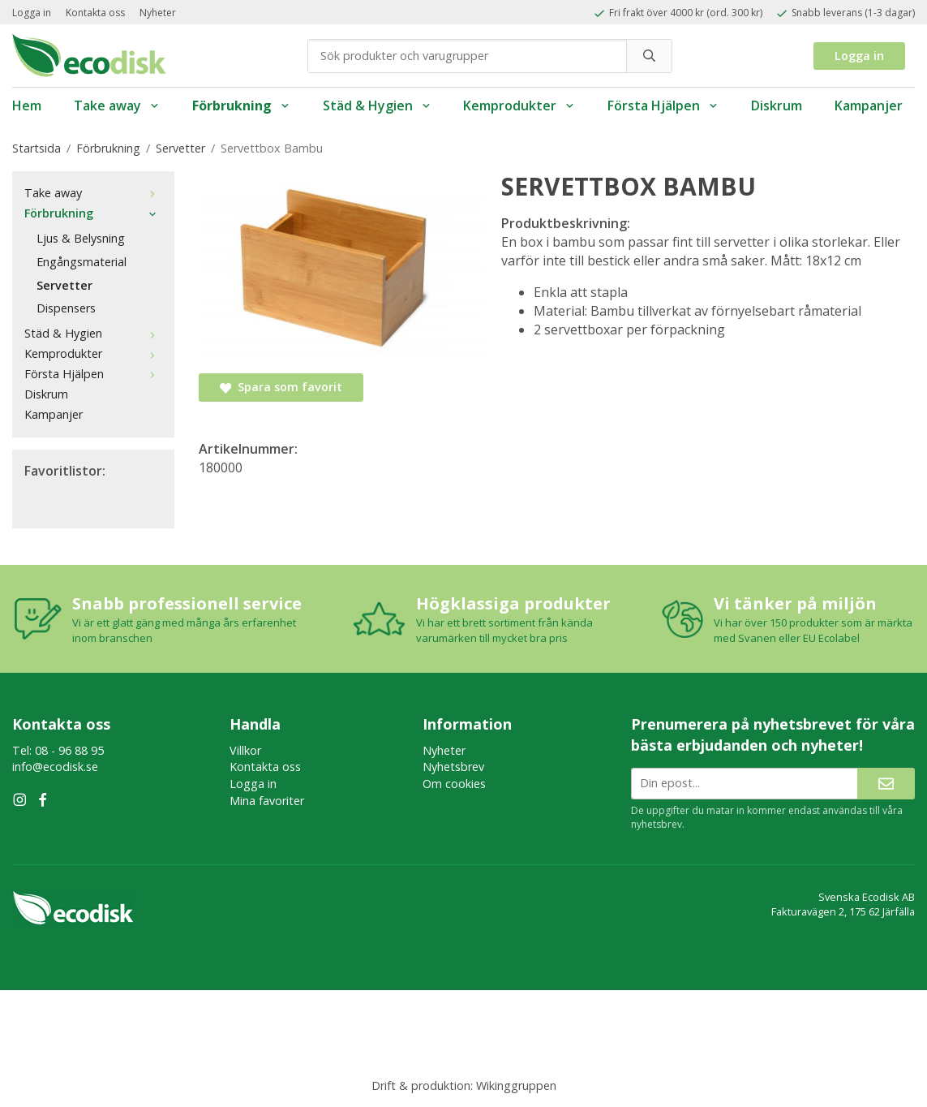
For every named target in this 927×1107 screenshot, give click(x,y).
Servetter (64, 285)
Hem (26, 105)
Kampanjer (869, 105)
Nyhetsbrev (453, 766)
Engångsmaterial (81, 261)
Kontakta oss (95, 12)
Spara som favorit (281, 386)
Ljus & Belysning (80, 238)
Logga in (31, 12)
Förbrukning (241, 105)
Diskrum (776, 105)
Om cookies (454, 783)
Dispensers (66, 308)
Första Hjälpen (663, 105)
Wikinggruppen (516, 1085)
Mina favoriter (267, 800)
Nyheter (157, 12)
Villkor (245, 750)
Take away (117, 105)
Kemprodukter (519, 105)
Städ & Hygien (377, 105)
